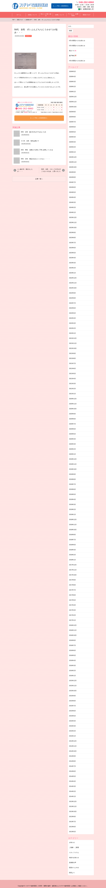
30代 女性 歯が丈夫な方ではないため (33, 132)
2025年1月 (72, 152)
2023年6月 (72, 247)
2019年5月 (72, 494)
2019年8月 (72, 479)
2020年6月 (72, 429)
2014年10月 (73, 751)
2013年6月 (72, 826)
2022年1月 (72, 333)
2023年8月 (72, 237)
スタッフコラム (74, 852)
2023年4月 (72, 257)
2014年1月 (72, 796)
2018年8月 (72, 534)
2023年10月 (73, 227)
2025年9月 (72, 111)
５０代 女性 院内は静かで (30, 141)
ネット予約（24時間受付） (61, 6)
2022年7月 (72, 303)
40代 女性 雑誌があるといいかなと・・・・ (35, 159)
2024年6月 (72, 187)
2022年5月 (72, 313)
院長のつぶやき (74, 867)
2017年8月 (72, 585)
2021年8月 (72, 358)
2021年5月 (72, 373)
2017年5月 (72, 600)
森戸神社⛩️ (72, 55)
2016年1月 (72, 675)
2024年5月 (72, 192)
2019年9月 (72, 474)
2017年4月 (72, 605)
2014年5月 (72, 776)
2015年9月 (72, 695)
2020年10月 (73, 408)
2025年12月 (73, 96)
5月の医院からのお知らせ (77, 45)
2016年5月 (72, 655)
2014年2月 (72, 791)
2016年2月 (72, 670)
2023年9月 (72, 232)
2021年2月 (72, 388)
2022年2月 (72, 328)
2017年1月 (72, 620)
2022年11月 (73, 283)
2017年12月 (73, 565)
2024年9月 (72, 172)
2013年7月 (72, 821)
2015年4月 (72, 721)
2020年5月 (72, 434)
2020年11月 (73, 403)
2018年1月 (72, 559)
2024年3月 (72, 202)
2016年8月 (72, 640)
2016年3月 (72, 665)
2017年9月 (72, 580)
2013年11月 (73, 806)
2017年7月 (72, 590)
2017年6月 (72, 595)
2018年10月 (73, 529)
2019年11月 (73, 464)
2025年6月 (72, 127)
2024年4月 (72, 197)
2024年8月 (72, 177)
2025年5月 (72, 132)
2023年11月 (73, 222)
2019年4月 (72, 499)
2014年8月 (72, 761)
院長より (72, 872)
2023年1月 (72, 273)
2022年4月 (72, 318)
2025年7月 (72, 122)
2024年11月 (73, 162)
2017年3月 (72, 610)
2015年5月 (72, 716)
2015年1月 (72, 736)
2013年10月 (73, 811)
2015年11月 (73, 685)
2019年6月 (72, 489)
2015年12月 (73, 680)
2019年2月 (72, 509)
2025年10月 (73, 106)
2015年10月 (73, 690)
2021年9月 (72, 353)
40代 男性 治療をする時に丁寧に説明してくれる (37, 150)
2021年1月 (72, 393)
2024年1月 (72, 212)
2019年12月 (73, 459)
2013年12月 (73, 801)
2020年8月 (72, 419)
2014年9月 (72, 756)
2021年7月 (72, 363)
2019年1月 (72, 514)
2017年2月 (72, 615)
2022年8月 (72, 298)
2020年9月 (72, 414)
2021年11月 (73, 343)
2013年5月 (72, 831)
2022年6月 (72, 308)
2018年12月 (73, 519)
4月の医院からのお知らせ (77, 60)
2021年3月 (72, 383)
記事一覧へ (39, 179)
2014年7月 (72, 766)
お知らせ (72, 842)
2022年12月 (73, 278)
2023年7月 (72, 242)
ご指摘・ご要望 (74, 847)
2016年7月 (72, 645)
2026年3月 (72, 81)
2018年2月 (72, 554)
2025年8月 (72, 116)
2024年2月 (72, 207)
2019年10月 (73, 469)
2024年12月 (73, 157)
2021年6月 (72, 368)
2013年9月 (72, 816)
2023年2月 (72, 268)
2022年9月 (72, 293)
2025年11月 (73, 101)
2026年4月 (72, 76)
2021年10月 (73, 348)
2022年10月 (73, 288)
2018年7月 (72, 539)
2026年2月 (72, 86)
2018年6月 (72, 544)
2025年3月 (72, 142)
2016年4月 (72, 660)
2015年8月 (72, 701)
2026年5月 (72, 71)
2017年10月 (73, 575)
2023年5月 (72, 252)
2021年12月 (73, 338)
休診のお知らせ (74, 857)
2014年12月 (73, 741)
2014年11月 (73, 746)
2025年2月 (72, 147)
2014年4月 (72, 781)
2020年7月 (72, 424)
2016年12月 (73, 625)
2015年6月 (72, 711)
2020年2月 (72, 449)
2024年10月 (73, 167)
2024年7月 (72, 182)
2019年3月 (72, 504)
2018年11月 (73, 524)
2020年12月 (73, 398)
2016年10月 (73, 635)
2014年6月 (72, 771)
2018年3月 (72, 549)
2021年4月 (72, 378)
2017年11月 (73, 570)
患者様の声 (28, 36)
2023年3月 (72, 262)
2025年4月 (72, 137)
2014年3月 (72, 786)
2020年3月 (72, 444)
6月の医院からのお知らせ (77, 40)
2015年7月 (72, 705)
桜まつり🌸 (72, 50)
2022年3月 (72, 323)
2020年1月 (72, 454)
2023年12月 (73, 217)
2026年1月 (72, 91)
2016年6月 (72, 650)
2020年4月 (72, 439)
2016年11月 (73, 630)
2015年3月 (72, 726)
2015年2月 (72, 731)
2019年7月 (72, 484)
